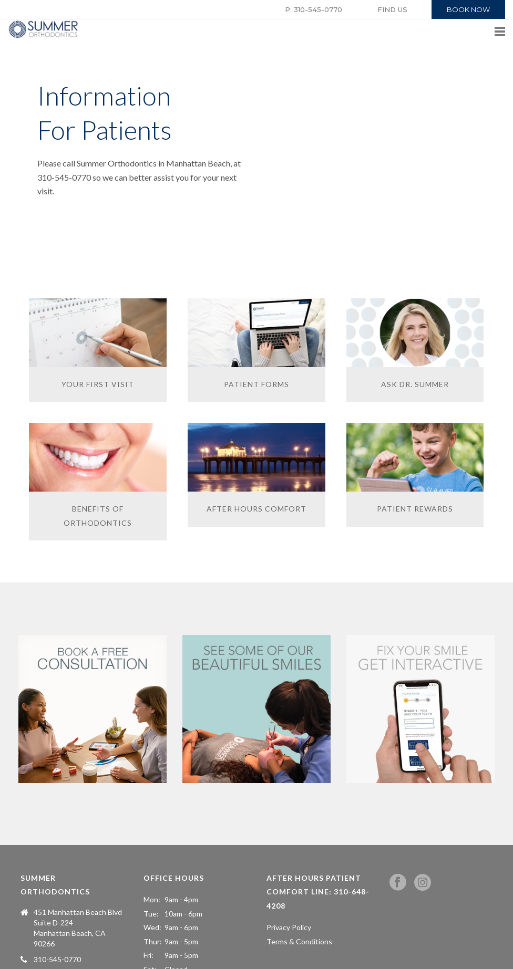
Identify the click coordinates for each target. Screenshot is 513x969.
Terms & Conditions (299, 941)
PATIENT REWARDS (415, 508)
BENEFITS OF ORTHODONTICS (98, 515)
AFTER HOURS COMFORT (256, 508)
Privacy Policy (288, 927)
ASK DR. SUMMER (415, 384)
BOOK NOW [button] (468, 9)
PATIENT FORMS (256, 384)
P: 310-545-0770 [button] (313, 9)
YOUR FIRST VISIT (97, 384)
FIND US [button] (392, 9)
